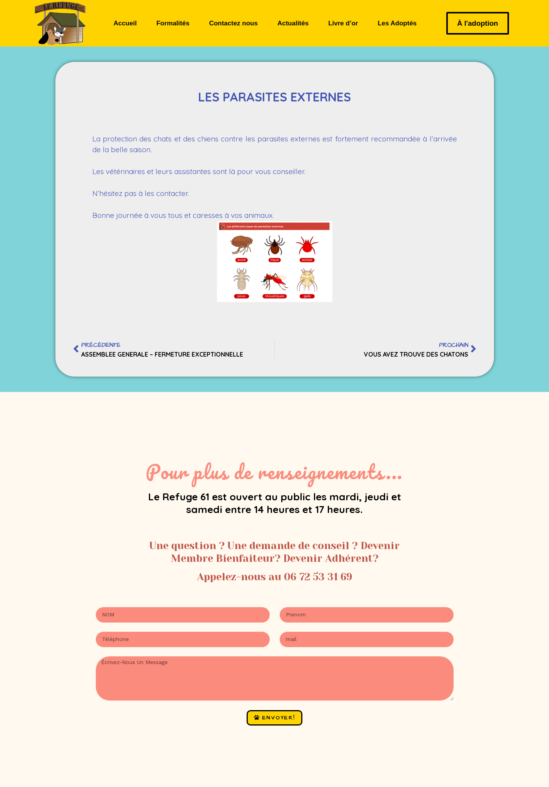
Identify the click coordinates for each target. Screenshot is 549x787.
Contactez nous (233, 23)
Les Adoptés (397, 23)
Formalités (172, 23)
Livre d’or (343, 23)
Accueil (125, 23)
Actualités (293, 23)
